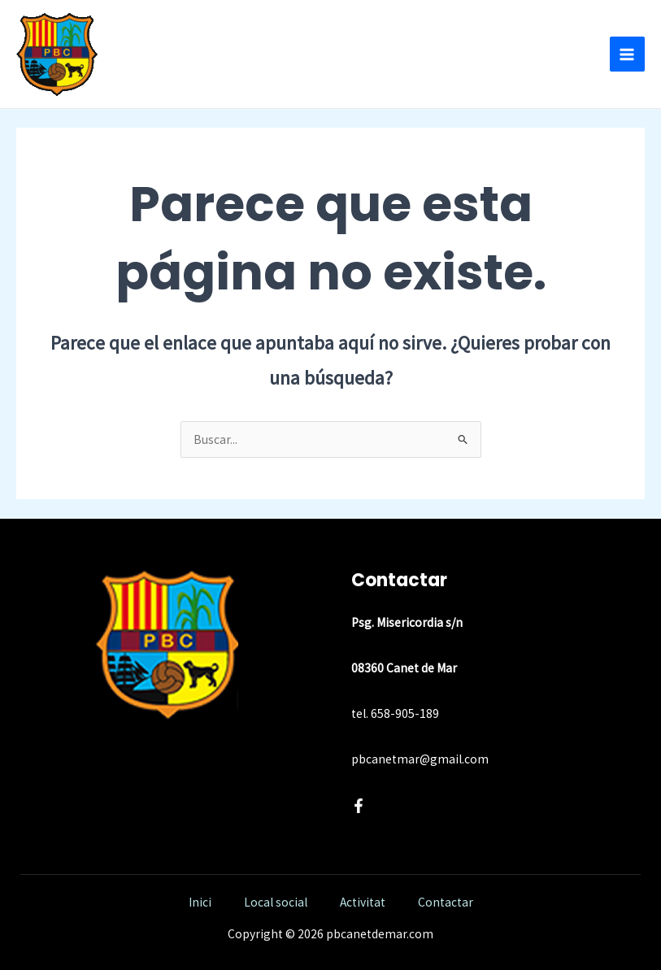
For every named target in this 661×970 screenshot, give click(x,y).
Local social (275, 902)
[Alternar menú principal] (627, 54)
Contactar (445, 902)
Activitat (362, 902)
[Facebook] (358, 805)
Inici (200, 902)
